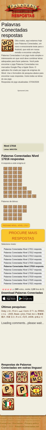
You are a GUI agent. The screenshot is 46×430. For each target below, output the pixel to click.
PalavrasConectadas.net (27, 426)
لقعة (20, 311)
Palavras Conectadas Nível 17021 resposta (23, 284)
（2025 (10, 314)
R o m (18, 317)
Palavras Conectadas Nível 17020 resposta (23, 280)
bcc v (34, 314)
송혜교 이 (38, 317)
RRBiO (41, 311)
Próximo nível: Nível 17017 (15, 225)
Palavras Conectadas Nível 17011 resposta (23, 249)
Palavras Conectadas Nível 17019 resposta (23, 277)
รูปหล (22, 314)
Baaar (16, 314)
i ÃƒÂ (24, 317)
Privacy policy (32, 423)
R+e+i (15, 311)
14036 (30, 317)
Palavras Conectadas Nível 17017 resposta (23, 270)
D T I (32, 311)
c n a (3, 314)
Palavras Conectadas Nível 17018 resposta (23, 273)
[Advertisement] (23, 116)
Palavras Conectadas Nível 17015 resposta (23, 263)
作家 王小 (10, 317)
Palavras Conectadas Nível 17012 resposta (23, 253)
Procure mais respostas (23, 235)
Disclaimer (18, 423)
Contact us (5, 423)
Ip (36, 311)
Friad (28, 314)
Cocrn (26, 311)
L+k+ (9, 311)
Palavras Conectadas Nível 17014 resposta (23, 259)
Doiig (3, 311)
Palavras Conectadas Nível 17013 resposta (23, 256)
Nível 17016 (10, 147)
